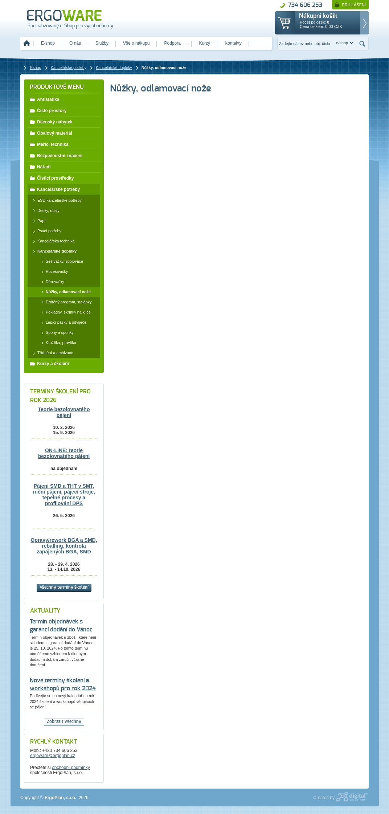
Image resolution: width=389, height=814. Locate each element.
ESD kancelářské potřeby (55, 200)
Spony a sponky (56, 332)
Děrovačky (51, 282)
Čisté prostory (47, 110)
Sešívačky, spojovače (60, 261)
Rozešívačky (53, 271)
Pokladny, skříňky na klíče (64, 312)
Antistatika (44, 99)
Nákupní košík (318, 16)
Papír (38, 221)
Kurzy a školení (49, 363)
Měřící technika (49, 144)
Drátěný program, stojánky (65, 302)
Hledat (362, 43)
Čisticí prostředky (51, 178)
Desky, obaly (44, 210)
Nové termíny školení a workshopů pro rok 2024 (63, 684)
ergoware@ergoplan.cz (52, 755)
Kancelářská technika (52, 241)
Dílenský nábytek (51, 121)
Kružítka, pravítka (57, 342)
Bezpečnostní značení (55, 155)
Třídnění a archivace (51, 353)
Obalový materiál (50, 133)
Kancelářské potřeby (54, 189)
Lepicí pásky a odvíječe (62, 322)
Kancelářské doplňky (53, 251)
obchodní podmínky (71, 767)
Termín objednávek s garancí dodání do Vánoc (61, 626)
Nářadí (39, 166)
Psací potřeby (45, 231)
